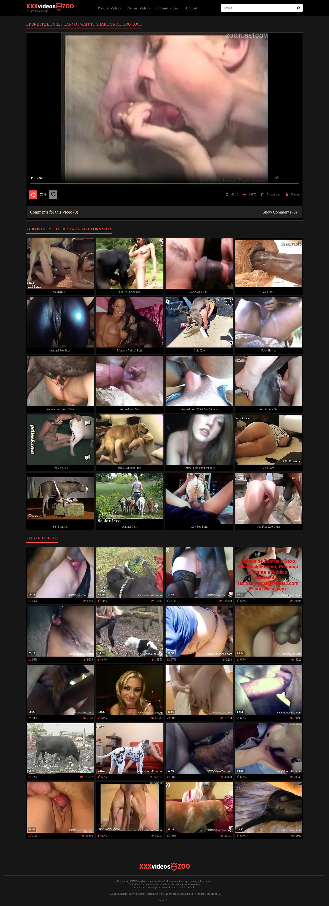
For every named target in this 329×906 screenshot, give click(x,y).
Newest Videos (138, 8)
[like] (33, 194)
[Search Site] (299, 8)
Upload (191, 8)
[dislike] (53, 194)
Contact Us (163, 900)
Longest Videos (168, 8)
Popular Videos (109, 8)
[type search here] (262, 8)
